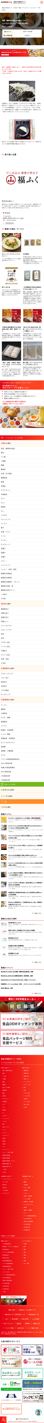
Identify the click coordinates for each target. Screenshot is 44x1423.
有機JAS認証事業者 (8, 767)
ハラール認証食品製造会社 (10, 759)
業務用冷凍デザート (8, 590)
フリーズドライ (6, 625)
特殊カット (5, 621)
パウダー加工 (5, 642)
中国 (25, 1258)
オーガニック (5, 694)
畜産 (2, 482)
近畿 (25, 1255)
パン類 (3, 457)
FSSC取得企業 (6, 771)
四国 (25, 1261)
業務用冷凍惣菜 (6, 577)
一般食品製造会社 (9, 223)
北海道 (25, 1244)
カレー (3, 502)
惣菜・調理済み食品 (8, 448)
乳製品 (3, 486)
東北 (25, 1246)
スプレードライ (6, 630)
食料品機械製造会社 (7, 1261)
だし (2, 511)
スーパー (4, 705)
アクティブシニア (7, 673)
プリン (3, 561)
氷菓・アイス (5, 532)
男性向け (4, 682)
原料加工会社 (6, 1258)
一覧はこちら (37, 913)
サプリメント (5, 490)
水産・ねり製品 (6, 473)
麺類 (2, 465)
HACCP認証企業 (6, 763)
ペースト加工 (5, 646)
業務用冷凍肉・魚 (7, 586)
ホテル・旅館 (5, 717)
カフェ (3, 755)
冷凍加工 (4, 650)
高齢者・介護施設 (7, 751)
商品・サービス (23, 8)
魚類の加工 (5, 617)
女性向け (4, 686)
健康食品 (4, 477)
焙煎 (2, 638)
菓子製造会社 (6, 1255)
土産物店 (4, 713)
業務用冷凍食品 (6, 573)
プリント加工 (5, 655)
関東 (25, 1249)
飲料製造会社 (6, 1249)
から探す (6, 443)
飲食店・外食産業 (7, 730)
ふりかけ (4, 515)
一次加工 (4, 594)
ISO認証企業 (5, 780)
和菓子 (3, 548)
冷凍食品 (4, 494)
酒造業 (3, 746)
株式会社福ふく (8, 201)
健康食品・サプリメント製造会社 (11, 1246)
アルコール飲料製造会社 (8, 1252)
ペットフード (5, 565)
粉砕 (2, 634)
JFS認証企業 (5, 776)
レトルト (4, 523)
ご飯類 (3, 461)
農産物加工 (5, 609)
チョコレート (5, 544)
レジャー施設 (5, 734)
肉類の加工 (5, 613)
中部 (25, 1252)
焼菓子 (3, 552)
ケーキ (3, 536)
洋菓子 (3, 557)
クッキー (4, 540)
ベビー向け (5, 678)
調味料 (3, 507)
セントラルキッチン (8, 742)
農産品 (3, 469)
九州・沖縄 (26, 1263)
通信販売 (4, 721)
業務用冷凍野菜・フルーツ (10, 582)
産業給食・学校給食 (8, 738)
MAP (21, 218)
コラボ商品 (5, 690)
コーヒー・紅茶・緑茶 (8, 569)
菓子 (2, 527)
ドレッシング (5, 519)
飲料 (2, 452)
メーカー (4, 726)
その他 (3, 598)
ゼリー (3, 498)
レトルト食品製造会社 (8, 1263)
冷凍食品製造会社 (7, 1266)
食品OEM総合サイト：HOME (9, 8)
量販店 (3, 709)
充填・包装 (5, 659)
